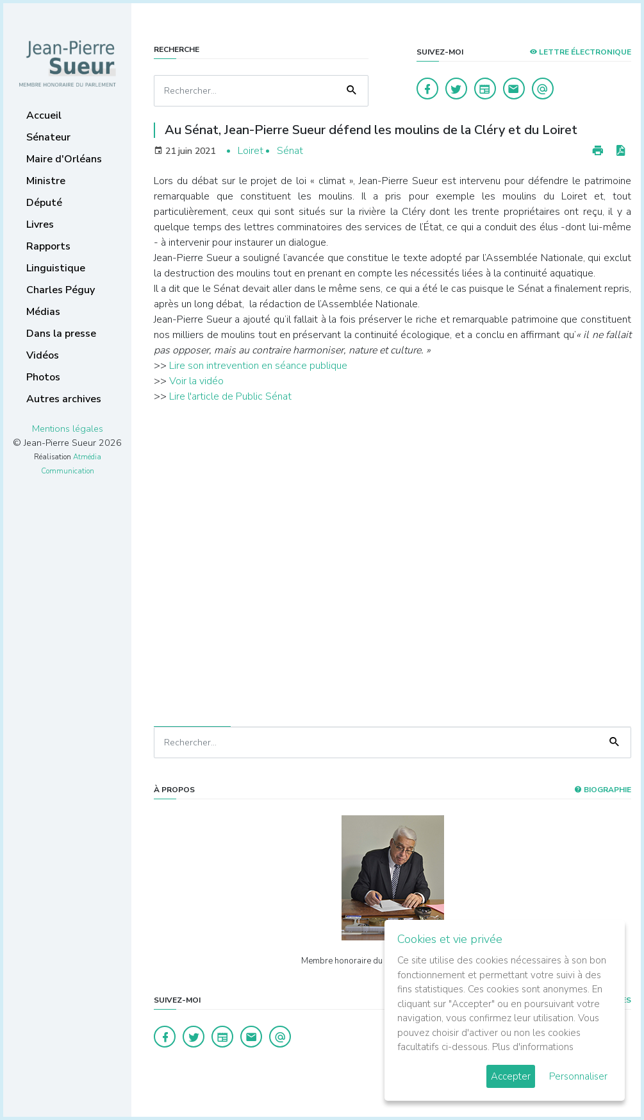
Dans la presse (61, 334)
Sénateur (48, 137)
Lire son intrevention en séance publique (258, 366)
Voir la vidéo (196, 381)
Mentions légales (67, 428)
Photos (43, 377)
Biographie (602, 790)
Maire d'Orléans (64, 159)
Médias (43, 312)
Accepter (511, 1076)
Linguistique (55, 268)
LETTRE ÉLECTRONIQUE (580, 52)
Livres (40, 224)
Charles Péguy (60, 290)
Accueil (44, 115)
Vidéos (42, 355)
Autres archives (63, 399)
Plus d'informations (533, 1046)
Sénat (290, 151)
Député (44, 203)
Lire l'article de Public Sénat (230, 396)
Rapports (48, 246)
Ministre (45, 181)
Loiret (250, 151)
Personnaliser (578, 1076)
